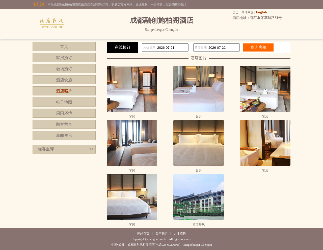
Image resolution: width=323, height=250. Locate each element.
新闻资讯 (64, 135)
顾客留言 (64, 124)
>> (91, 149)
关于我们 (161, 233)
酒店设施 (64, 80)
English (261, 12)
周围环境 (64, 113)
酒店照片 (64, 91)
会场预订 (64, 69)
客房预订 (64, 58)
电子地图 (64, 102)
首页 (64, 46)
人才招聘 (180, 233)
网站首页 (143, 233)
